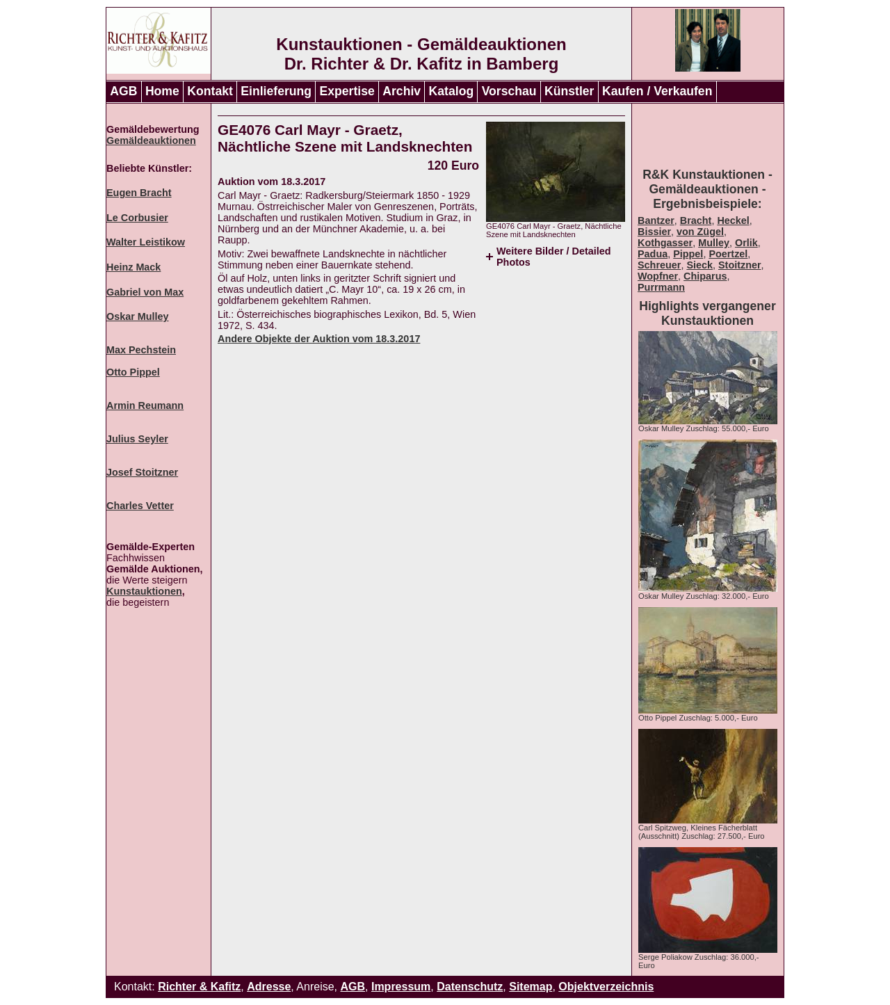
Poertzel (728, 253)
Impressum (400, 986)
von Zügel (700, 231)
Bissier (654, 231)
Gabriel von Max (145, 292)
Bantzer (656, 220)
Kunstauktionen (144, 591)
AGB (123, 91)
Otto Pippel (133, 372)
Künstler (569, 91)
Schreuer (659, 265)
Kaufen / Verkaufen (657, 91)
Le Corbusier (137, 217)
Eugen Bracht (139, 192)
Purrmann (661, 287)
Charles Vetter (140, 505)
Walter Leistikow (145, 242)
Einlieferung (276, 91)
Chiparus (705, 276)
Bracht (696, 220)
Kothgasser (665, 242)
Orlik (746, 242)
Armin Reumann (145, 405)
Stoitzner (739, 265)
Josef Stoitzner (142, 472)
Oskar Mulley (137, 316)
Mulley (713, 242)
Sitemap (530, 986)
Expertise (347, 91)
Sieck (699, 265)
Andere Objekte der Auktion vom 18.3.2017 (319, 338)
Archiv (401, 91)
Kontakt (210, 91)
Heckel (733, 220)
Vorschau (509, 91)
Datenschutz (470, 986)
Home (162, 91)
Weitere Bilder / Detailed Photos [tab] (553, 257)
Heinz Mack (133, 267)
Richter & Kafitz (199, 986)
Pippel (688, 253)
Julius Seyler (137, 438)
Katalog (451, 91)
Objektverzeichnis (606, 986)
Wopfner (658, 276)
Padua (653, 253)
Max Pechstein (141, 349)
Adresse (269, 986)
